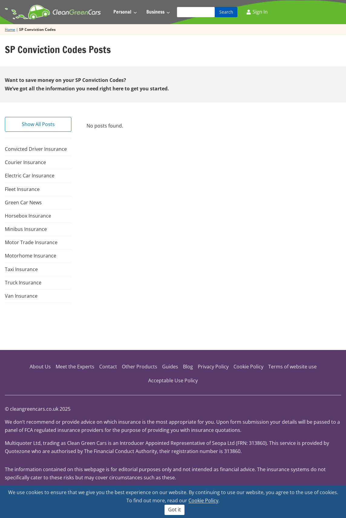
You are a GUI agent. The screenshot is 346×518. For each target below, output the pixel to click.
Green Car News (23, 202)
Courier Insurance (25, 162)
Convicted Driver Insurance (36, 149)
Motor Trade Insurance (31, 242)
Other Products (139, 366)
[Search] (196, 12)
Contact (108, 366)
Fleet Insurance (22, 189)
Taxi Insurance (21, 269)
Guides (170, 366)
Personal (122, 11)
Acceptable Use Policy (173, 380)
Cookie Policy (248, 366)
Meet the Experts (75, 366)
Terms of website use (292, 366)
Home (10, 29)
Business (155, 11)
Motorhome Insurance (30, 255)
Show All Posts (38, 124)
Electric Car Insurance (29, 175)
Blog (188, 366)
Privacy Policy (213, 366)
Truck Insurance (23, 282)
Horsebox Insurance (28, 215)
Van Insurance (21, 296)
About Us (40, 366)
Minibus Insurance (26, 229)
